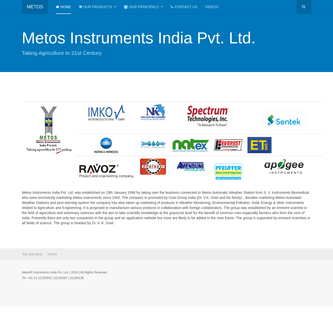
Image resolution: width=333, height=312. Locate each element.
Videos (212, 7)
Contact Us (184, 7)
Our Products (97, 7)
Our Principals (143, 7)
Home (63, 7)
